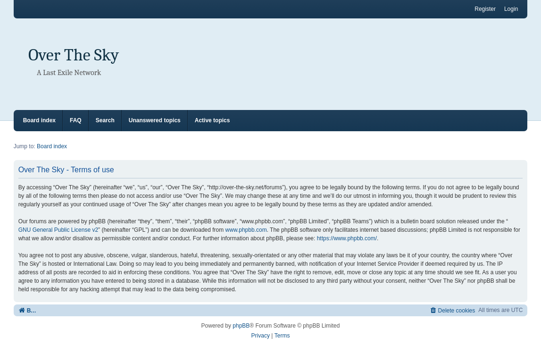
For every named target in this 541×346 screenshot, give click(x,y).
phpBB (241, 325)
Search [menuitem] (105, 120)
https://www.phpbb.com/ (347, 238)
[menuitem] (452, 310)
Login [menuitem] (511, 9)
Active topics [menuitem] (212, 120)
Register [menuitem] (485, 9)
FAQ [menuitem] (76, 120)
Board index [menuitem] (39, 120)
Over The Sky (73, 55)
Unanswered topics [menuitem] (155, 120)
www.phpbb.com (246, 230)
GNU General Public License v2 (58, 230)
